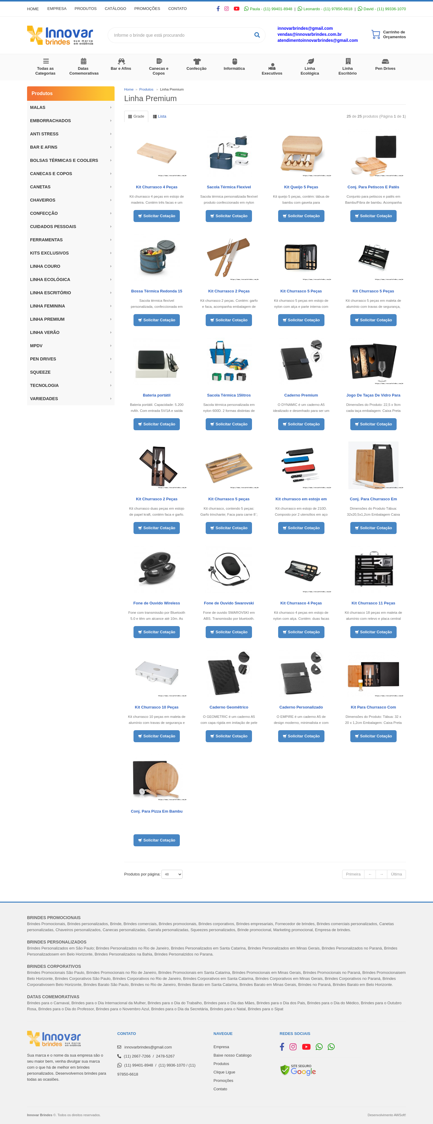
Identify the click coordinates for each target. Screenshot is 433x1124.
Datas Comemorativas (84, 71)
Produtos (87, 9)
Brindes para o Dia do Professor (66, 1009)
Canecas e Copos (158, 71)
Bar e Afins (121, 68)
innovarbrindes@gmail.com (305, 28)
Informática (234, 68)
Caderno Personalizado (301, 707)
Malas (37, 107)
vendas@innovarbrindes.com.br (310, 34)
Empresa (57, 9)
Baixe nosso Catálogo (232, 1055)
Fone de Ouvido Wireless (157, 603)
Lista (159, 116)
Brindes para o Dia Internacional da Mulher (108, 1003)
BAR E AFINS (43, 147)
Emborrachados (50, 120)
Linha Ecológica (310, 71)
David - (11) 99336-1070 (382, 9)
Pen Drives (385, 68)
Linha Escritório (348, 71)
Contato (181, 9)
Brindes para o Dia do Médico (333, 1003)
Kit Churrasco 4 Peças (156, 187)
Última (396, 874)
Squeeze (40, 372)
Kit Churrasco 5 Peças (301, 291)
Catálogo (117, 9)
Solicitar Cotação (156, 216)
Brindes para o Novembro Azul (122, 1009)
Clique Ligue (224, 1072)
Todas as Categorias (45, 71)
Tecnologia (44, 385)
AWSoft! (400, 1115)
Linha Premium (47, 319)
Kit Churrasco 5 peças (229, 499)
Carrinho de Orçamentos (394, 34)
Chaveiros (42, 200)
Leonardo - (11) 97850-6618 (325, 9)
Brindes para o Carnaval (48, 1003)
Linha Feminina (47, 306)
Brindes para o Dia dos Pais (280, 1003)
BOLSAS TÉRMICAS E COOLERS (64, 160)
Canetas (40, 186)
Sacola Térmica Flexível (229, 187)
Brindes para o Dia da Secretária (179, 1009)
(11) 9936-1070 (171, 1065)
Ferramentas (46, 239)
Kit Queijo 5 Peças (301, 187)
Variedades (44, 398)
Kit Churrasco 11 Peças (373, 603)
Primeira (353, 874)
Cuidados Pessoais (53, 226)
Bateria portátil (156, 395)
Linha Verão (45, 332)
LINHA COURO (45, 266)
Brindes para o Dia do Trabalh (174, 1003)
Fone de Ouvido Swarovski (229, 603)
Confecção (196, 68)
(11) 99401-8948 (138, 1065)
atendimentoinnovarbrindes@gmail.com (318, 40)
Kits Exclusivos (49, 253)
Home (33, 9)
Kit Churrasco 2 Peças (229, 291)
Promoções (150, 9)
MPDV (36, 345)
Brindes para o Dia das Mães (229, 1003)
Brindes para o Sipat (265, 1009)
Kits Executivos (272, 71)
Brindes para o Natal (228, 1009)
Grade (136, 116)
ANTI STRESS (44, 133)
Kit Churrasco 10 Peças (157, 707)
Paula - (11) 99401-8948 (268, 9)
